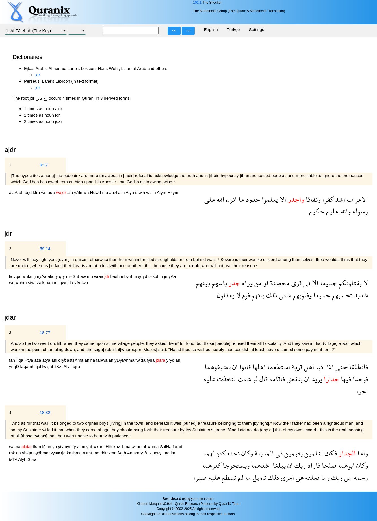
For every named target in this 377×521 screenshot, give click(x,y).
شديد (360, 295)
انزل (230, 199)
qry (62, 276)
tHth (109, 446)
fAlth (122, 452)
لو (254, 379)
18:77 (45, 332)
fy (57, 276)
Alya (130, 192)
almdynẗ (85, 446)
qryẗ (62, 360)
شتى (284, 295)
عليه (209, 379)
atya (47, 360)
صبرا (200, 477)
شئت (243, 379)
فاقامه (276, 379)
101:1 (197, 3)
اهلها (258, 367)
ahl (54, 360)
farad (177, 446)
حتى (341, 367)
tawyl (158, 452)
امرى (286, 477)
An (130, 452)
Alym (162, 192)
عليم (331, 211)
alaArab (17, 192)
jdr (37, 74)
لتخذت (225, 379)
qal (38, 366)
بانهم (257, 295)
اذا (329, 367)
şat (50, 366)
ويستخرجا (235, 465)
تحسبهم (341, 295)
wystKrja (58, 452)
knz (117, 446)
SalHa (166, 446)
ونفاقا (312, 199)
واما (362, 453)
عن (299, 477)
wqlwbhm (18, 282)
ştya (32, 282)
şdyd (143, 276)
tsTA (13, 459)
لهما (209, 453)
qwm (65, 282)
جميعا (327, 283)
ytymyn (65, 446)
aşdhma (41, 452)
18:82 (45, 412)
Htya (29, 360)
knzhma (75, 452)
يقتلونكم (349, 283)
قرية (296, 367)
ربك (299, 465)
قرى (296, 283)
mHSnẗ (73, 276)
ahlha (90, 360)
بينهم (203, 283)
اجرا (362, 391)
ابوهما (346, 465)
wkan (99, 446)
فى (306, 283)
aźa (38, 360)
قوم (245, 295)
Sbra (32, 459)
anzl (113, 192)
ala (70, 192)
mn (90, 276)
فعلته (311, 477)
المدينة (263, 453)
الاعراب (356, 199)
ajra (76, 366)
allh (122, 192)
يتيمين (293, 453)
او (265, 283)
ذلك (270, 295)
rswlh (140, 192)
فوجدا (359, 379)
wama (15, 446)
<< (174, 31)
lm (173, 452)
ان (234, 367)
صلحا (328, 465)
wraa (99, 276)
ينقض (294, 379)
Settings (256, 29)
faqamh (27, 366)
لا (365, 283)
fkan (37, 446)
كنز (220, 453)
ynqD (14, 366)
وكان (246, 453)
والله (345, 211)
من (257, 283)
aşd (29, 192)
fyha (151, 360)
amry (138, 452)
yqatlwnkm (24, 276)
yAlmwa (82, 192)
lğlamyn (50, 446)
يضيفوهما (218, 367)
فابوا (244, 367)
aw (84, 276)
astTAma (75, 360)
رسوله (359, 211)
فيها (345, 379)
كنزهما (211, 465)
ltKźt (59, 366)
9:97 (44, 164)
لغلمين (313, 453)
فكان (330, 453)
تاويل (258, 477)
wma (113, 452)
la (11, 276)
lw (44, 366)
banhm (53, 282)
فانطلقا (358, 367)
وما (324, 477)
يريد (316, 379)
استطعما (278, 367)
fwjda (141, 360)
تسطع (228, 477)
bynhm (131, 276)
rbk (12, 452)
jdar (10, 317)
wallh (151, 192)
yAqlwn (81, 282)
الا (282, 199)
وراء (246, 283)
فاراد (313, 465)
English (211, 29)
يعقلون (225, 295)
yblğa (27, 452)
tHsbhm (156, 276)
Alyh (68, 366)
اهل (308, 367)
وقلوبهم (301, 295)
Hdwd (96, 192)
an (111, 360)
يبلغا (278, 465)
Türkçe (233, 29)
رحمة (360, 477)
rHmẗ (88, 452)
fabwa (102, 360)
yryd (171, 360)
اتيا (319, 367)
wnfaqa (48, 192)
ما (240, 199)
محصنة (279, 283)
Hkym (172, 192)
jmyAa (41, 276)
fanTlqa (16, 360)
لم (240, 477)
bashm (117, 276)
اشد (339, 199)
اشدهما (260, 465)
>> (188, 31)
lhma (126, 446)
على (209, 199)
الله (219, 199)
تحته (233, 453)
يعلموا (269, 199)
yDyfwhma (124, 360)
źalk (41, 282)
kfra (37, 192)
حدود (252, 199)
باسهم (218, 283)
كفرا (326, 199)
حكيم (316, 211)
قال (263, 379)
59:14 (45, 248)
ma (105, 192)
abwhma (151, 446)
